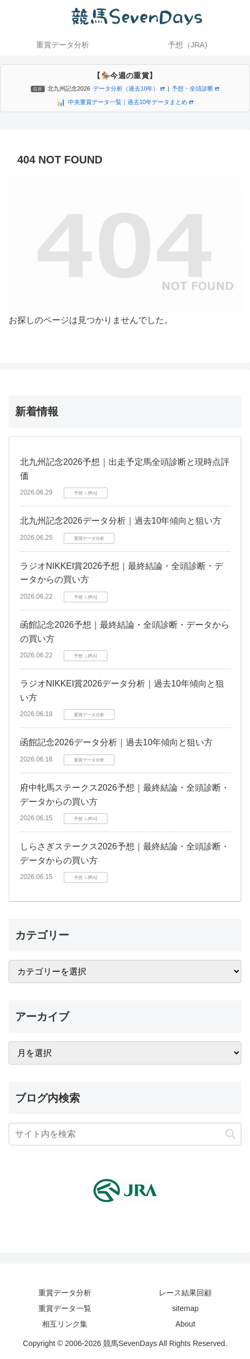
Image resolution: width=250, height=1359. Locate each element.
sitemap (185, 1308)
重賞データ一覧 (64, 1308)
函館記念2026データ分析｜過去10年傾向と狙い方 (116, 742)
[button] (230, 1134)
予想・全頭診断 (195, 88)
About (185, 1324)
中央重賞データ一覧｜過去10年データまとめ (130, 102)
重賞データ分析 (64, 1292)
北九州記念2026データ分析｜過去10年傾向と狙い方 (120, 520)
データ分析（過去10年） (129, 88)
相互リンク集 (64, 1324)
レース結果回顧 (185, 1292)
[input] (125, 1134)
